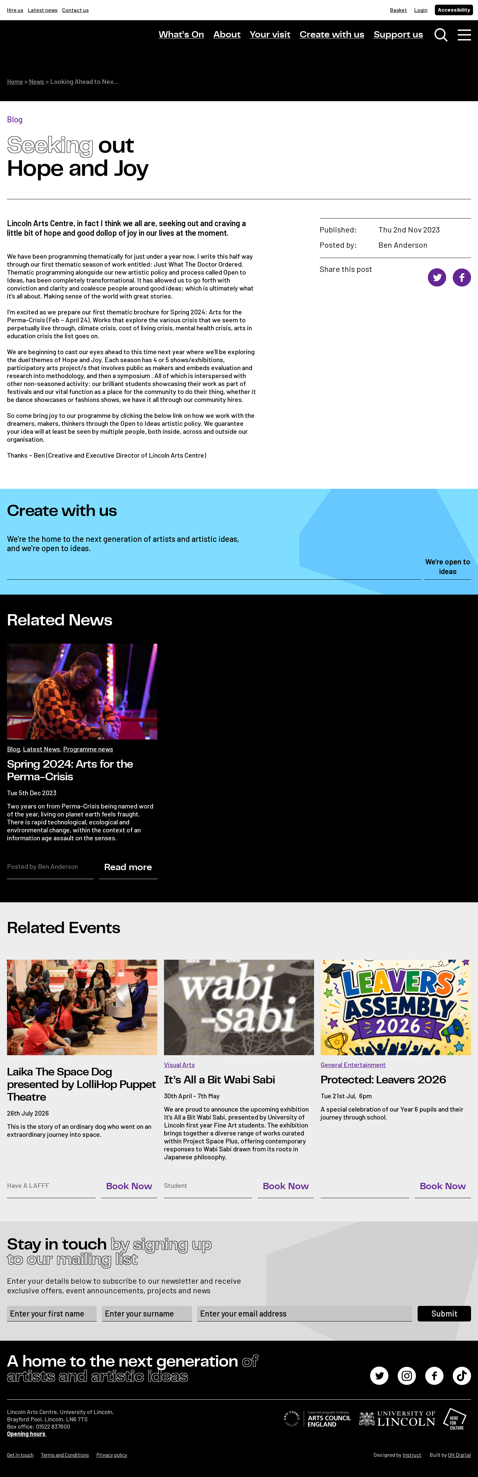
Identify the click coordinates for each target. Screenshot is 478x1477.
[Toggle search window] (441, 36)
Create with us (332, 36)
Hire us (15, 10)
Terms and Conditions (65, 1454)
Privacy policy (111, 1454)
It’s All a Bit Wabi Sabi (219, 1079)
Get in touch (20, 1454)
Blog (15, 119)
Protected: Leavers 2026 (383, 1079)
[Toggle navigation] (464, 36)
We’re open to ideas (447, 566)
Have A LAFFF (28, 1185)
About (227, 36)
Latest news (42, 10)
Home (15, 81)
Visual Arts (179, 1064)
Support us (398, 36)
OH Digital (459, 1454)
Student (175, 1185)
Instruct (412, 1454)
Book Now (129, 1186)
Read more (128, 867)
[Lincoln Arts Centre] (53, 42)
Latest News (41, 748)
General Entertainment (353, 1064)
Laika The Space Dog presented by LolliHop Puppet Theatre (81, 1084)
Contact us (75, 10)
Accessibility (454, 9)
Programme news (88, 748)
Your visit (270, 36)
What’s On (181, 36)
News (38, 81)
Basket (398, 10)
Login (421, 10)
